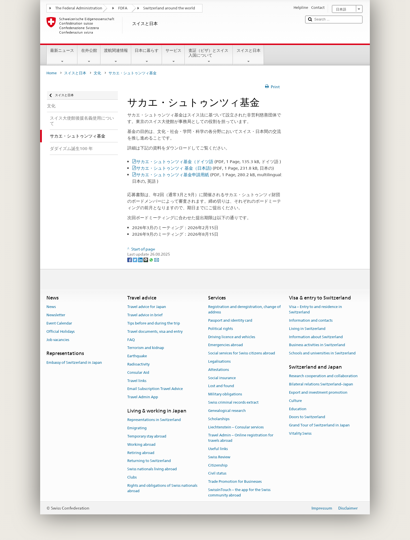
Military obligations (225, 394)
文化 (97, 73)
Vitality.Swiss (300, 433)
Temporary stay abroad (146, 436)
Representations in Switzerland (154, 420)
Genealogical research (227, 410)
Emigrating (137, 428)
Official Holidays (60, 331)
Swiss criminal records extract (233, 402)
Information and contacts (311, 320)
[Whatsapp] (151, 259)
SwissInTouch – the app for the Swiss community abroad (239, 492)
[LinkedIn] (141, 259)
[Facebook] (130, 259)
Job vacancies (57, 340)
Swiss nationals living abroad (152, 469)
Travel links (136, 381)
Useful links (218, 449)
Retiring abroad (140, 453)
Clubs (132, 477)
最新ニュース (62, 55)
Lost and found (221, 386)
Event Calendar (59, 323)
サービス (173, 55)
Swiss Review (219, 457)
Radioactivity (138, 364)
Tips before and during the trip (153, 323)
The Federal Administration (78, 8)
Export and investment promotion (318, 392)
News (51, 307)
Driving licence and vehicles (231, 337)
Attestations (218, 369)
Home (51, 73)
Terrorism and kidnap (145, 348)
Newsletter (55, 315)
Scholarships (218, 419)
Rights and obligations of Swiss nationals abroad (162, 488)
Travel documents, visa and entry (155, 331)
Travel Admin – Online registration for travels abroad (240, 438)
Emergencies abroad (225, 345)
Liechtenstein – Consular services (236, 427)
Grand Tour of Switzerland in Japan (319, 425)
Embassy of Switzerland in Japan (74, 362)
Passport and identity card (230, 320)
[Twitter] (135, 259)
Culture (295, 401)
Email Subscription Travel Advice (155, 389)
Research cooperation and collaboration (323, 376)
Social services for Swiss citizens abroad (241, 353)
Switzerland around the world (169, 8)
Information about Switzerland (316, 337)
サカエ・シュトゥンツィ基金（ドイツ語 (208, 161)
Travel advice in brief (145, 315)
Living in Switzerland (307, 329)
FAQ (131, 340)
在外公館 (89, 55)
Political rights (220, 329)
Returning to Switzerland (149, 461)
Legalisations (219, 361)
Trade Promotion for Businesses (235, 481)
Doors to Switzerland (307, 417)
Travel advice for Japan (146, 307)
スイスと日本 (248, 55)
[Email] (156, 259)
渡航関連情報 (116, 55)
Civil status (217, 473)
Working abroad (141, 444)
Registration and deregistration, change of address (244, 310)
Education (297, 409)
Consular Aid (138, 372)
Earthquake (137, 356)
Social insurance (222, 378)
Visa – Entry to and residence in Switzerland (315, 310)
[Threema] (146, 259)
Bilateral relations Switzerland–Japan (321, 384)
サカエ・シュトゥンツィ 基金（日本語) (205, 168)
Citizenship (217, 465)
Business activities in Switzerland (317, 345)
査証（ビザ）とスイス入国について (209, 55)
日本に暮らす (147, 55)
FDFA (122, 8)
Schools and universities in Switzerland (322, 353)
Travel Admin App (142, 397)
